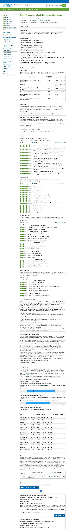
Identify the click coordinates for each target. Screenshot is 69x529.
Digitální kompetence (8, 56)
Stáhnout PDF (7, 17)
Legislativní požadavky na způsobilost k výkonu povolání (9, 45)
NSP (4, 9)
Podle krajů (28, 487)
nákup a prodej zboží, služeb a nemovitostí (40, 20)
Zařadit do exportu (8, 23)
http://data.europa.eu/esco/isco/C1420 (56, 476)
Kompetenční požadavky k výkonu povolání (9, 49)
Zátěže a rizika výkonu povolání (8, 62)
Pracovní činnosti (7, 34)
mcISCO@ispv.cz (30, 374)
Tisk (5, 15)
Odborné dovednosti (8, 52)
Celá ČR (22, 487)
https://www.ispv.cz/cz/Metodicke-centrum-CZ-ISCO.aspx (50, 373)
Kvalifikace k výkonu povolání (9, 37)
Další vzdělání (7, 41)
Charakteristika (6, 32)
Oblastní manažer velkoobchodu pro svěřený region (27, 9)
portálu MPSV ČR (46, 485)
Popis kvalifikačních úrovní (60, 142)
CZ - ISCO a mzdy (7, 68)
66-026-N (51, 113)
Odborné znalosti (7, 54)
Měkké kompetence (8, 58)
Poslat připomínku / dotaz (9, 27)
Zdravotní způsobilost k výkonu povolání (8, 65)
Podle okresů (35, 487)
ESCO (4, 71)
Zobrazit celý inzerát (59, 515)
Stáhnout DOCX (7, 19)
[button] (39, 491)
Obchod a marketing (10, 9)
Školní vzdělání (7, 39)
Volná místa (5, 73)
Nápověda (6, 25)
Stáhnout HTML (7, 21)
